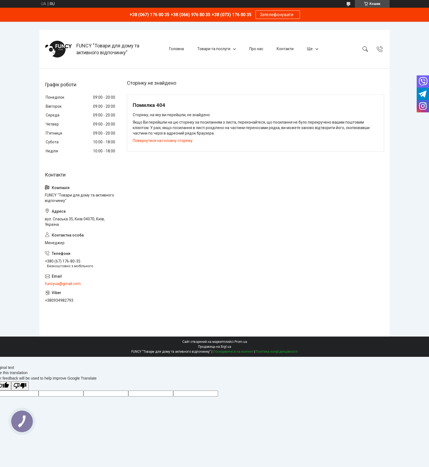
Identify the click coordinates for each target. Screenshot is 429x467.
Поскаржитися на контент (233, 352)
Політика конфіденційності (277, 352)
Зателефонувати (277, 14)
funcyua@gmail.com (63, 283)
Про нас (256, 49)
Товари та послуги (213, 49)
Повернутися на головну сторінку (163, 140)
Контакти (285, 49)
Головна (176, 49)
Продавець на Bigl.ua (214, 347)
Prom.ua (240, 342)
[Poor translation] (20, 386)
